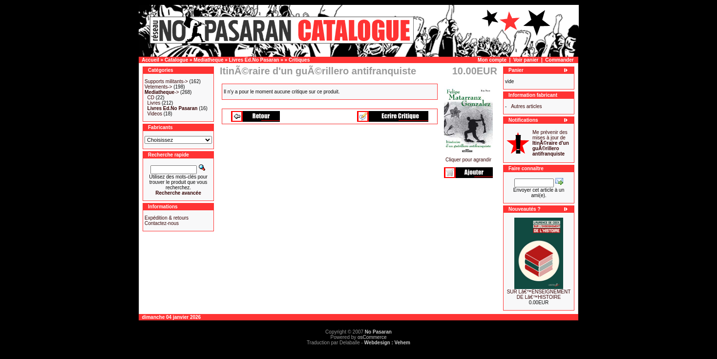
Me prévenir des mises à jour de (550, 143)
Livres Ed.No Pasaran (254, 60)
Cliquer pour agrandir (468, 157)
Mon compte (492, 60)
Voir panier (526, 60)
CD (151, 97)
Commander (559, 60)
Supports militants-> (166, 81)
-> (162, 92)
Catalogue (176, 60)
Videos (155, 113)
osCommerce (372, 337)
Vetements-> (158, 87)
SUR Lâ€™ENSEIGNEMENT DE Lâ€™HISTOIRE (539, 294)
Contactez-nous (162, 223)
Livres (154, 103)
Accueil (150, 60)
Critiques (299, 60)
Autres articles (526, 106)
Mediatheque (208, 60)
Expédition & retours (167, 218)
